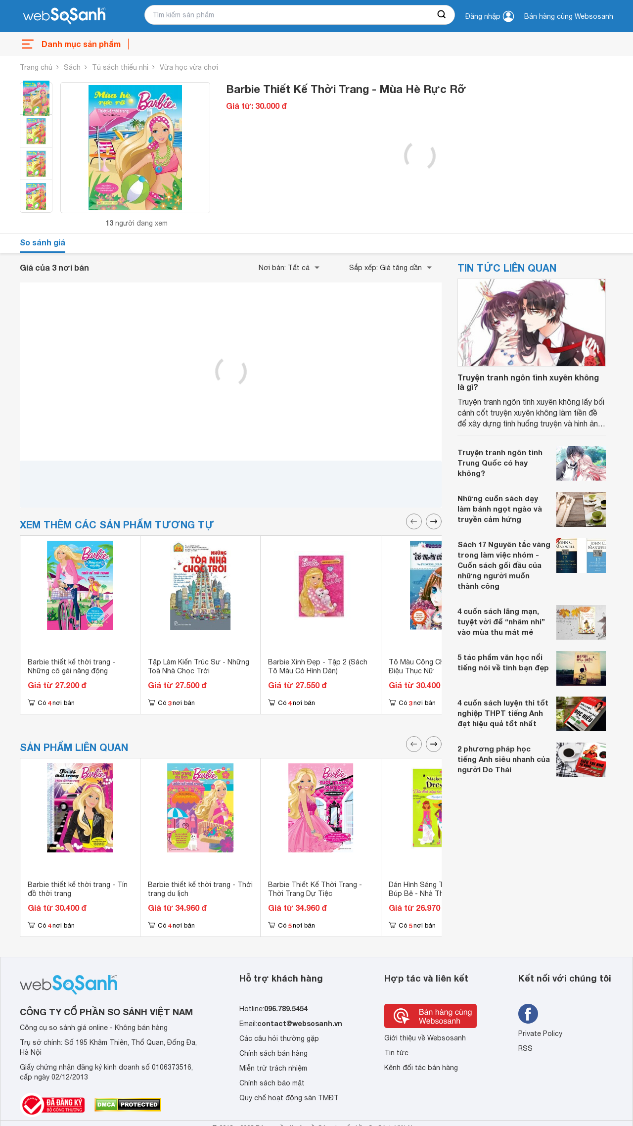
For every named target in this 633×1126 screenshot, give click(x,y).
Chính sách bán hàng (273, 1053)
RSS (525, 1048)
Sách (72, 67)
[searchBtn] (442, 14)
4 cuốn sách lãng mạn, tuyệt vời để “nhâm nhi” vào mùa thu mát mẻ (501, 621)
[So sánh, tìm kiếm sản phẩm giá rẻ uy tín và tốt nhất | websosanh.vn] (64, 16)
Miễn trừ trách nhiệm (273, 1068)
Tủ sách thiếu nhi (120, 67)
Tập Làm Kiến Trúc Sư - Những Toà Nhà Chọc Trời (198, 666)
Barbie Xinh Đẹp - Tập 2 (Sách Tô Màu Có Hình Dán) (317, 666)
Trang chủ (36, 67)
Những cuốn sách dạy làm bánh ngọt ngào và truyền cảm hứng (499, 508)
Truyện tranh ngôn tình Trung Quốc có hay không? (500, 462)
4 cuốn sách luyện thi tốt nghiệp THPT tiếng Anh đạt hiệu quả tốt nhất (502, 713)
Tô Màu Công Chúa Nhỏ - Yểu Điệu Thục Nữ (438, 666)
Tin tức (396, 1053)
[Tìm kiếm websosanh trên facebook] (528, 1014)
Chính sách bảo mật (272, 1083)
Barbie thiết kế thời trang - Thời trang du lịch (200, 889)
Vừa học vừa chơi (189, 67)
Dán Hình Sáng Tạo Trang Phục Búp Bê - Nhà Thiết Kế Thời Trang (440, 893)
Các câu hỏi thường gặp (279, 1038)
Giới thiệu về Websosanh (425, 1038)
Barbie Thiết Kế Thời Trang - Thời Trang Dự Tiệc (315, 889)
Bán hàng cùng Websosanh (568, 16)
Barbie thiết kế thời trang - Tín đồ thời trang (78, 889)
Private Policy (540, 1033)
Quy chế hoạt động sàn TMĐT (289, 1098)
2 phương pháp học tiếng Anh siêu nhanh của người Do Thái (503, 759)
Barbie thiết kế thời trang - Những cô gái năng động (71, 666)
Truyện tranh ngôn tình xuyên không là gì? (528, 382)
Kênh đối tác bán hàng (421, 1068)
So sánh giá (42, 242)
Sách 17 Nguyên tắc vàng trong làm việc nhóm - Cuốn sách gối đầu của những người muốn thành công (503, 565)
